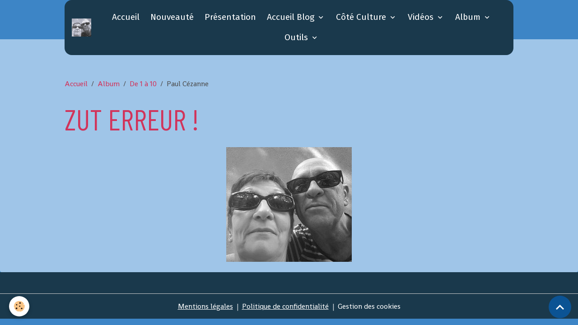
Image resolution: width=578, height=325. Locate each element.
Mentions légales (205, 306)
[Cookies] (19, 306)
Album (469, 17)
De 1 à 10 (143, 83)
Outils (297, 37)
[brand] (82, 28)
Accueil (126, 17)
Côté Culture (362, 17)
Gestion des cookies (369, 306)
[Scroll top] (560, 307)
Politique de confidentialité (285, 306)
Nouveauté (172, 17)
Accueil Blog (292, 17)
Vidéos (422, 17)
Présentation (230, 17)
